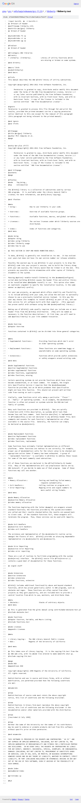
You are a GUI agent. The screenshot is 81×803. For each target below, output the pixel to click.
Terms (27, 799)
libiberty (51, 11)
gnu (4, 11)
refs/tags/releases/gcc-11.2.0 (28, 11)
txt (71, 799)
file (50, 17)
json (77, 799)
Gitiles (14, 799)
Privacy (20, 799)
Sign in (76, 4)
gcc (10, 11)
